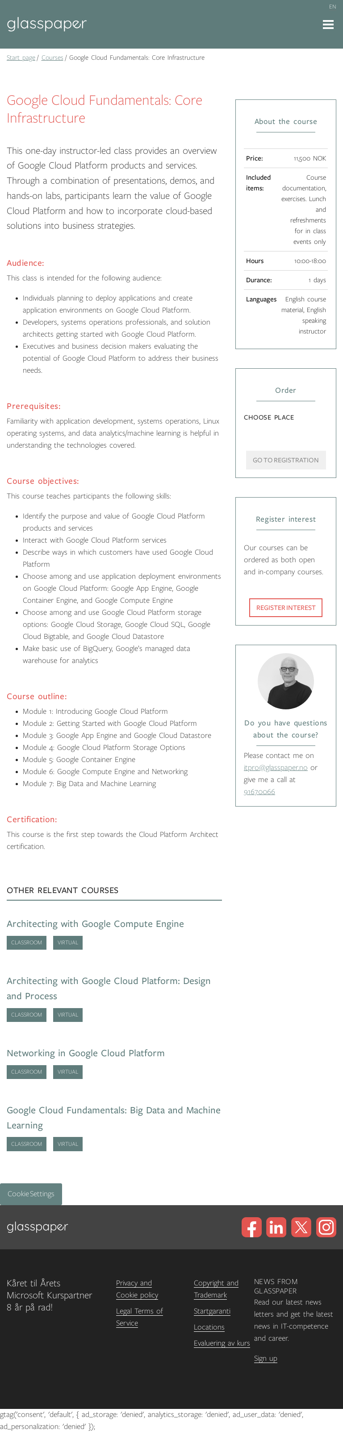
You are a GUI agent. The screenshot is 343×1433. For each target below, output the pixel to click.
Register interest (286, 607)
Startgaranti (212, 1311)
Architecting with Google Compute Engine (95, 924)
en (332, 7)
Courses (52, 57)
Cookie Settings (31, 1194)
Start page (21, 57)
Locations (209, 1327)
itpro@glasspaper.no (276, 768)
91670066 (259, 792)
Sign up (265, 1359)
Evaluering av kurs (222, 1343)
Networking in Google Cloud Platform (86, 1053)
